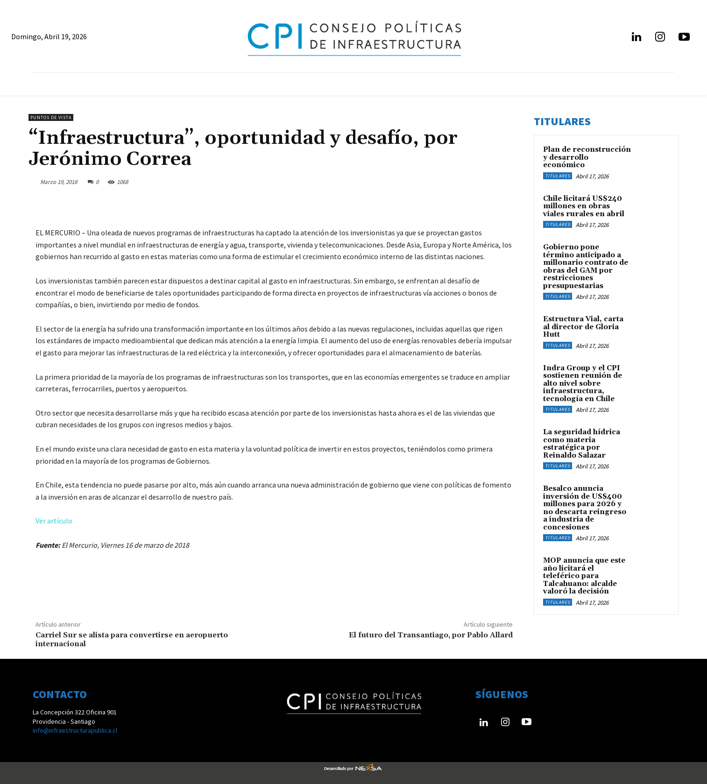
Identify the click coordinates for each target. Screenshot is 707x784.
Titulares (557, 176)
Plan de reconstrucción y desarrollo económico (587, 157)
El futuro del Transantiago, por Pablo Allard (431, 635)
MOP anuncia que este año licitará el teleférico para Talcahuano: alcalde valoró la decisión (584, 576)
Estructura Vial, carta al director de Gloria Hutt (583, 327)
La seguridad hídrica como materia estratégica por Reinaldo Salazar (581, 444)
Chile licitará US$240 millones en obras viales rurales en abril (583, 206)
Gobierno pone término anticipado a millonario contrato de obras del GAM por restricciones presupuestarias (585, 266)
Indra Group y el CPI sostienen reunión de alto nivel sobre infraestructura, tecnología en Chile (582, 383)
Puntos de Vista (50, 117)
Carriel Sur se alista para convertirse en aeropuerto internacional (131, 639)
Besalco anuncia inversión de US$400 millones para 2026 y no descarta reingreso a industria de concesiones (584, 508)
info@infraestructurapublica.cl (75, 730)
